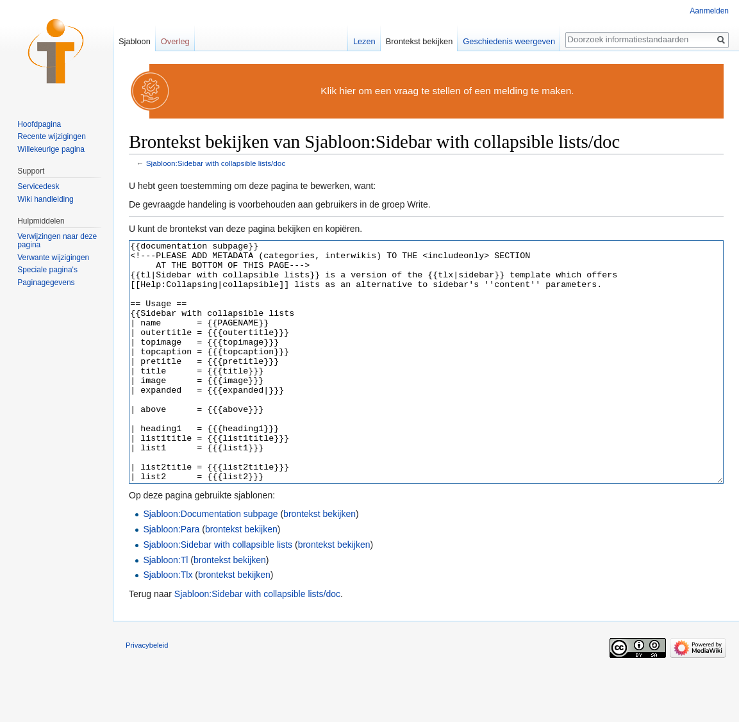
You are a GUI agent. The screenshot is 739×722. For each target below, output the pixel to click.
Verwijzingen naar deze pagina (57, 241)
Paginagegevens (45, 282)
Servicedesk (38, 186)
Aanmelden (709, 10)
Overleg (175, 41)
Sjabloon (135, 41)
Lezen (364, 41)
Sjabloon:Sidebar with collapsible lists (217, 592)
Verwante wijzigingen (53, 257)
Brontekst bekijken (419, 41)
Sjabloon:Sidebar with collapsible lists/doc (216, 163)
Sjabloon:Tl (165, 608)
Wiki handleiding (45, 199)
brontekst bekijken (319, 562)
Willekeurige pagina (51, 149)
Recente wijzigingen (51, 136)
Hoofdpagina (39, 124)
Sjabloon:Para (171, 577)
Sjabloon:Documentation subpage (210, 562)
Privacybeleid (147, 693)
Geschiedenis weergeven (509, 41)
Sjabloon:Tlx (167, 623)
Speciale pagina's (47, 269)
